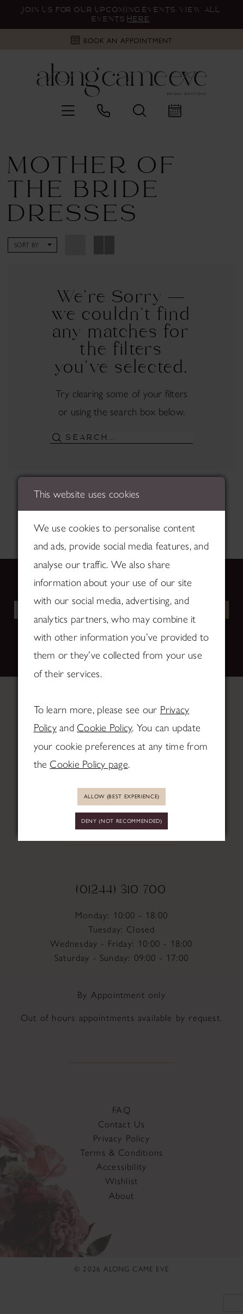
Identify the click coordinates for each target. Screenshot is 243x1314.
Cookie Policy (104, 724)
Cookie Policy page (88, 761)
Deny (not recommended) (121, 821)
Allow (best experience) (121, 795)
